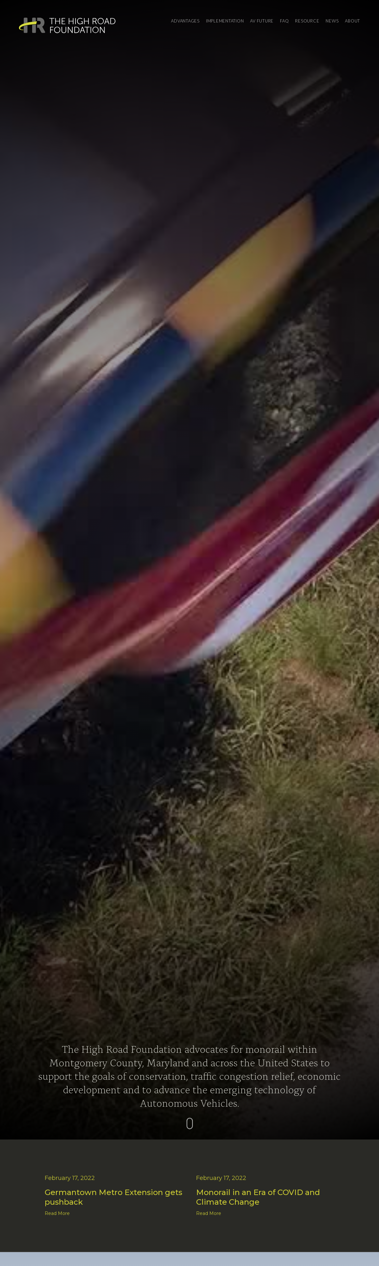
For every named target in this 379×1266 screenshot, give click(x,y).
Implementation (225, 20)
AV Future (262, 20)
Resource (307, 20)
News (332, 20)
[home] (67, 25)
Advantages (185, 20)
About (352, 20)
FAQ (284, 20)
